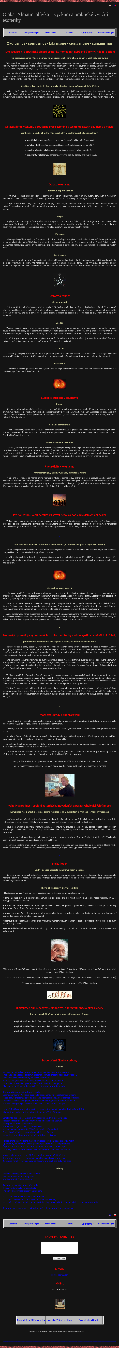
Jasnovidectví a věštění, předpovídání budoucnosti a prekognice (32, 1083)
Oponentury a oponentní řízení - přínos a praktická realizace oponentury (36, 1143)
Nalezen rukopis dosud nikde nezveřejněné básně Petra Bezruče (32, 1120)
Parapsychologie (32, 32)
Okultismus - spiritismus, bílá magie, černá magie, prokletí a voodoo (34, 1086)
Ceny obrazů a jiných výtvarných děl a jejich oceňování (28, 1132)
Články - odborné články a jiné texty (19, 1188)
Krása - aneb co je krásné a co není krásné (22, 1126)
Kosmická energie (106, 32)
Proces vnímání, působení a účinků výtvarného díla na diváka (31, 1129)
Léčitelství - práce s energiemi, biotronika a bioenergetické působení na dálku (39, 1100)
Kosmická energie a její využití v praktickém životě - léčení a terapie (34, 1103)
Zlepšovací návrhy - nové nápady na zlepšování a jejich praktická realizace (37, 1160)
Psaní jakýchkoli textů (88, 1322)
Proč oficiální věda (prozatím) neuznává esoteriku (26, 1077)
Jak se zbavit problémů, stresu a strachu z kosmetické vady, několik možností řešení (41, 1097)
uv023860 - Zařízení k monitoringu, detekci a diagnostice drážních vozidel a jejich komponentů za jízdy (50, 1202)
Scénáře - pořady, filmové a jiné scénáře (21, 1173)
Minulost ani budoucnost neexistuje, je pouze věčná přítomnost (32, 1112)
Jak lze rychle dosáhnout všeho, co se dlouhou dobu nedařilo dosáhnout (36, 1149)
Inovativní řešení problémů (60, 1322)
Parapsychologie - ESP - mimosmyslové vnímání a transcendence (33, 1080)
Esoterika (13, 32)
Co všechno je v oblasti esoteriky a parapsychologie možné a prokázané (36, 1071)
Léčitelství (69, 32)
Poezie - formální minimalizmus (17, 1179)
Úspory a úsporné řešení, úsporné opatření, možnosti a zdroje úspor (34, 1146)
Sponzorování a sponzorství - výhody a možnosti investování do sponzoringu (38, 1208)
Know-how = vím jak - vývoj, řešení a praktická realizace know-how (34, 1158)
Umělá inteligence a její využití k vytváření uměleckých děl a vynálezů (35, 1117)
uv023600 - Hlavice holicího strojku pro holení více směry (29, 1199)
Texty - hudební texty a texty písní (18, 1176)
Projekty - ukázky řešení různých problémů (22, 1190)
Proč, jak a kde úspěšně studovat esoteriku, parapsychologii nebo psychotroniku (40, 1074)
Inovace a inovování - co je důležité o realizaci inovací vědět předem (34, 1155)
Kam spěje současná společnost (17, 1123)
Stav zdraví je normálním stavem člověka (22, 1092)
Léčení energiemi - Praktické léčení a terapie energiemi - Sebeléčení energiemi (39, 1094)
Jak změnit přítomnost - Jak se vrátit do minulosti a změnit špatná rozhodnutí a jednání (43, 1109)
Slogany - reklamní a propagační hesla (20, 1185)
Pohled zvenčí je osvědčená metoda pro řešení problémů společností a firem (38, 1140)
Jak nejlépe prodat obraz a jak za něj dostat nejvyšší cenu (29, 1135)
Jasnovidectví (50, 32)
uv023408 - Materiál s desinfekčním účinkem (24, 1196)
